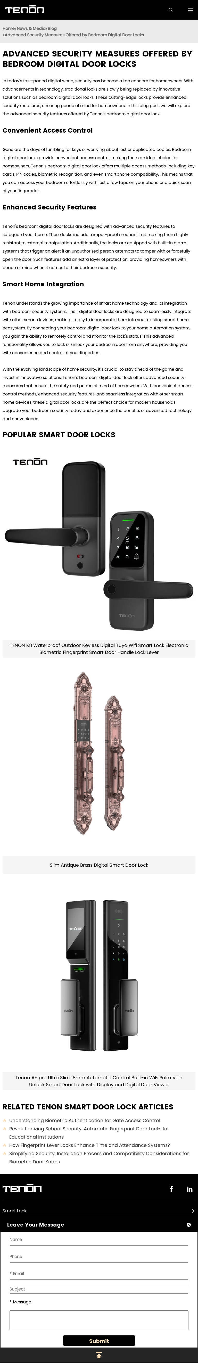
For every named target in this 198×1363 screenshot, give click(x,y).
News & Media (31, 28)
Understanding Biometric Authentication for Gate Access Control (81, 1120)
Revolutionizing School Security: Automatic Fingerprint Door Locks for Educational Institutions (86, 1133)
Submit (99, 1341)
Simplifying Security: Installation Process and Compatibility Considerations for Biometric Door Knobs (96, 1157)
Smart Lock (15, 1211)
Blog (52, 28)
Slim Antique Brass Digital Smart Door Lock (99, 865)
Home (9, 28)
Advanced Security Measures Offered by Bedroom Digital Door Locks (74, 35)
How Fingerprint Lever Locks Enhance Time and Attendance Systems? (86, 1145)
